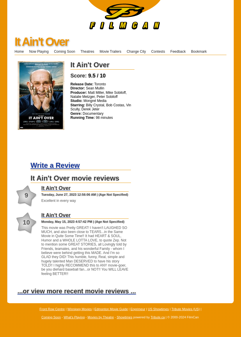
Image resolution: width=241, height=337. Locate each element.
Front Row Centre (52, 309)
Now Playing (39, 52)
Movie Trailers (110, 52)
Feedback (178, 52)
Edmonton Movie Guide (111, 309)
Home (19, 52)
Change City (136, 52)
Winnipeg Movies (80, 309)
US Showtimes (158, 309)
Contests (158, 52)
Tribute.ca (158, 317)
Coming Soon (64, 52)
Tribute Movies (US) (185, 309)
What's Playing (74, 317)
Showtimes (124, 317)
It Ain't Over (41, 41)
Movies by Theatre (101, 317)
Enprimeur (137, 309)
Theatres (87, 52)
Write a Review (55, 165)
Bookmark (200, 52)
